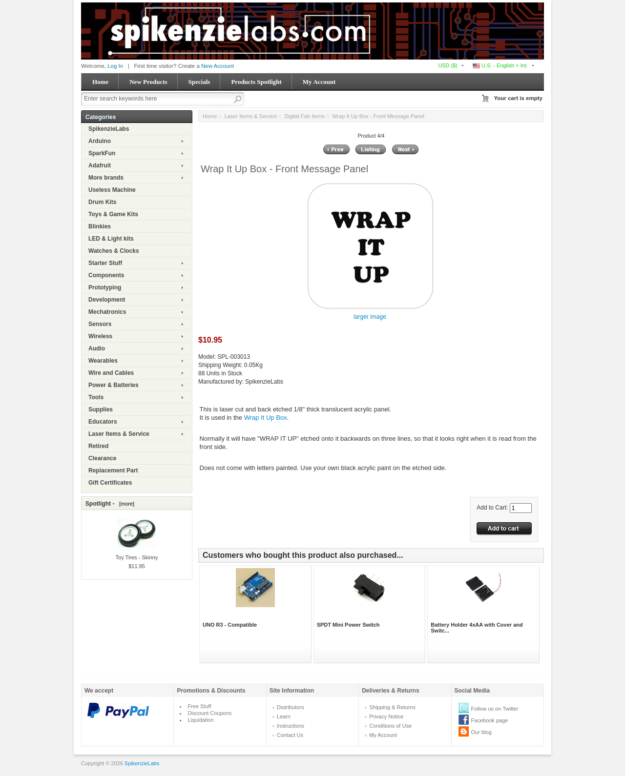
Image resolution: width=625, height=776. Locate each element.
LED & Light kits (111, 238)
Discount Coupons (209, 713)
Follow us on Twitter (495, 709)
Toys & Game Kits (113, 214)
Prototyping (104, 287)
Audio (96, 348)
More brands (106, 177)
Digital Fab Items (305, 116)
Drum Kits (102, 202)
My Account (319, 81)
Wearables (103, 360)
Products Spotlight (256, 81)
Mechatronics (107, 311)
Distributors (290, 707)
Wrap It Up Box (265, 417)
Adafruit (99, 165)
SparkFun (101, 153)
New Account (217, 66)
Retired (98, 446)
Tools (96, 397)
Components (106, 275)
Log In (115, 66)
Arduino (99, 141)
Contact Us (290, 735)
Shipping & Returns (392, 707)
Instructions (290, 726)
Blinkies (99, 226)
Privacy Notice (386, 716)
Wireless (100, 336)
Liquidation (200, 720)
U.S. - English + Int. (500, 65)
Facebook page (489, 720)
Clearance (102, 458)
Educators (102, 421)
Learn (284, 716)
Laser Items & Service (118, 433)
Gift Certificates (110, 482)
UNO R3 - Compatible (230, 625)
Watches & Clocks (113, 250)
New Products (148, 81)
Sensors (99, 324)
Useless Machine (112, 189)
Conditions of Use (390, 726)
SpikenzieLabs (108, 128)
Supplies (100, 409)
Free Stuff (199, 706)
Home (100, 81)
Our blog (481, 732)
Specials (199, 81)
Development (106, 299)
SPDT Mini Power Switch (348, 625)
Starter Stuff (105, 263)
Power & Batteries (113, 385)
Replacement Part (113, 470)
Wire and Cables (111, 372)
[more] (125, 504)
